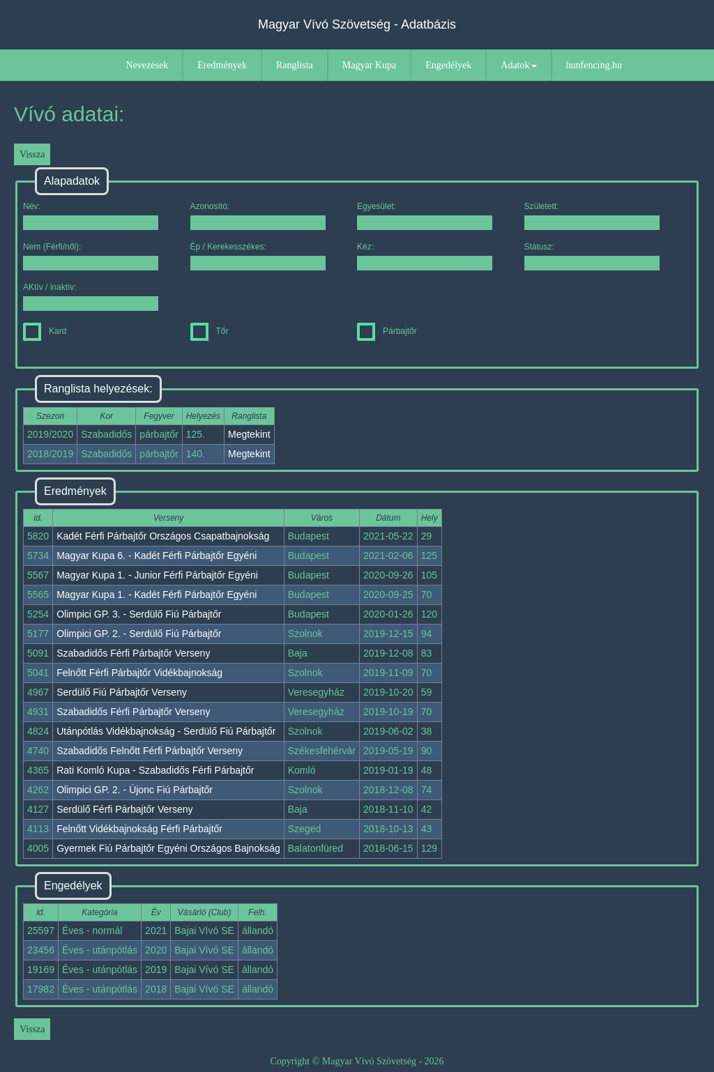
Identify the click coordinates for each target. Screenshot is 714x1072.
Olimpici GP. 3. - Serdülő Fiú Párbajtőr (138, 614)
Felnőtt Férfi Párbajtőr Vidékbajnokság (139, 672)
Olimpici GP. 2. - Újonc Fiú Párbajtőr (134, 789)
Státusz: (592, 256)
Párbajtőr (387, 331)
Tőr (209, 331)
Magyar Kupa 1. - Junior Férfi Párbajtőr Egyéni (157, 575)
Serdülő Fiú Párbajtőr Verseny (121, 692)
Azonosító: (258, 215)
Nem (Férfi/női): (90, 256)
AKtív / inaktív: (90, 296)
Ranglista (294, 65)
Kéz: (424, 256)
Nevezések (147, 65)
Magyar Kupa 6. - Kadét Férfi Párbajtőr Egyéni (156, 555)
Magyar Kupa (369, 65)
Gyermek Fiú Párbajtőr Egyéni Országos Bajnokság (168, 848)
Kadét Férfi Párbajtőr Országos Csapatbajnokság (162, 536)
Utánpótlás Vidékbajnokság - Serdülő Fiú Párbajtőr (165, 731)
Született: (592, 215)
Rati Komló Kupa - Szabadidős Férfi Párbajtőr (155, 770)
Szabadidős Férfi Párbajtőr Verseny (133, 653)
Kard (44, 331)
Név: (90, 215)
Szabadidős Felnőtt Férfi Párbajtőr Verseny (149, 750)
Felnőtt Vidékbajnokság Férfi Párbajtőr (139, 828)
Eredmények (222, 65)
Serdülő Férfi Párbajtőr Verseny (124, 809)
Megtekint (249, 434)
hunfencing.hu (594, 65)
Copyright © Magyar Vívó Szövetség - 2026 (356, 1061)
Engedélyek (448, 65)
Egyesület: (424, 215)
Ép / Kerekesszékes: (258, 256)
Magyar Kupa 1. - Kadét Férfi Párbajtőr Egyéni (156, 594)
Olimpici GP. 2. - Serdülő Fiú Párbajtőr (138, 633)
